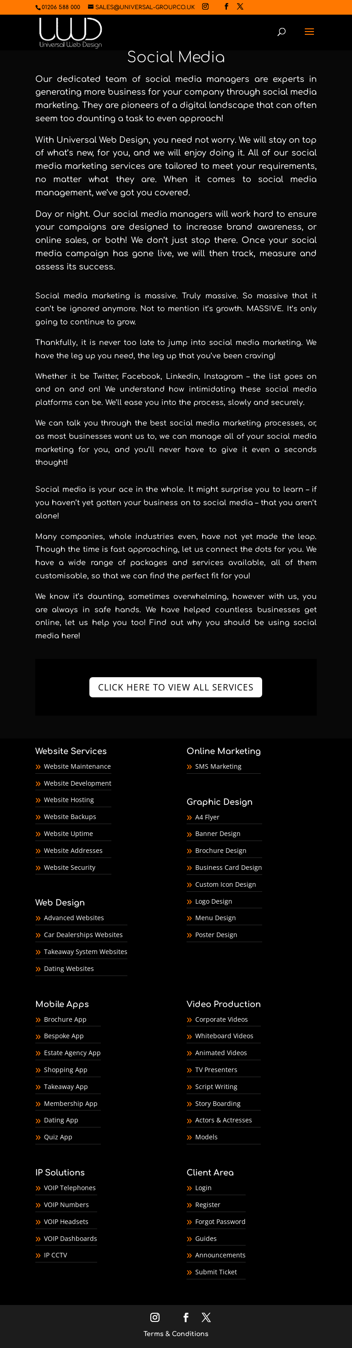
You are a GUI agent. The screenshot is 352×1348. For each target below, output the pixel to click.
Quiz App (58, 1136)
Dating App (61, 1120)
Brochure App (65, 1019)
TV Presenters (216, 1069)
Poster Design (216, 934)
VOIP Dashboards (70, 1238)
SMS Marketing (218, 766)
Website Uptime (68, 833)
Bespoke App (64, 1035)
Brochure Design (221, 850)
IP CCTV (55, 1255)
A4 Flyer (207, 817)
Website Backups (70, 816)
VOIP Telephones (70, 1187)
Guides (206, 1238)
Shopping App (66, 1069)
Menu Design (215, 917)
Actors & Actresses (223, 1120)
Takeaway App (66, 1086)
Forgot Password (220, 1221)
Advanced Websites (74, 917)
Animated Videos (221, 1052)
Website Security (69, 867)
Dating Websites (69, 968)
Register (207, 1204)
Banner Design (218, 833)
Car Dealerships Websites (83, 934)
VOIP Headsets (66, 1221)
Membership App (71, 1103)
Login (203, 1187)
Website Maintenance (77, 766)
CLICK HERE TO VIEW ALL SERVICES (175, 687)
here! (69, 636)
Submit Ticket (216, 1271)
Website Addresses (73, 850)
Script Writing (216, 1086)
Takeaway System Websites (85, 951)
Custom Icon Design (225, 884)
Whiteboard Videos (224, 1035)
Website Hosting (69, 799)
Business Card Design (228, 867)
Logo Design (213, 901)
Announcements (220, 1255)
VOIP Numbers (66, 1204)
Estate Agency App (72, 1052)
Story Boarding (218, 1103)
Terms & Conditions (176, 1334)
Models (206, 1136)
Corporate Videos (221, 1019)
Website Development (77, 783)
